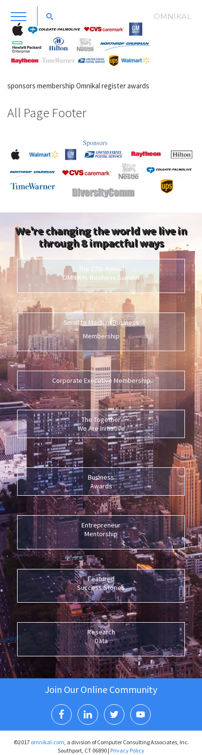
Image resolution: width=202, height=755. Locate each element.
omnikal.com (47, 742)
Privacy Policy (127, 750)
